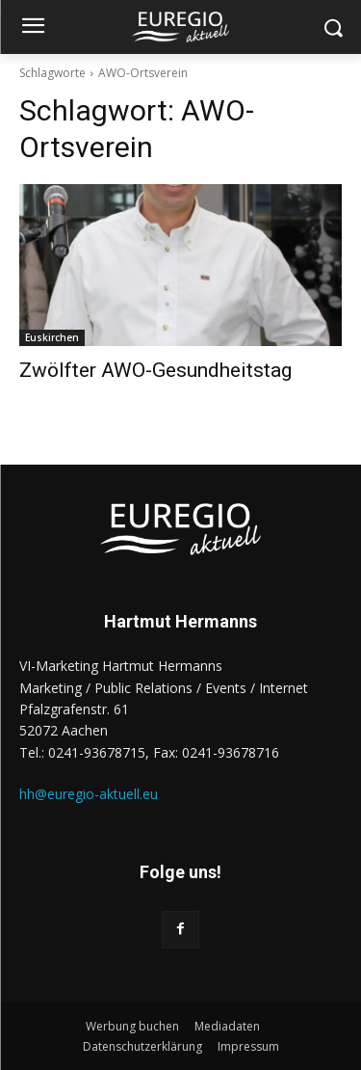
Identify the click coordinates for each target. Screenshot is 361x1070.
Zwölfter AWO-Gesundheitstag (155, 370)
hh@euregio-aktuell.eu (88, 794)
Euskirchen (52, 337)
